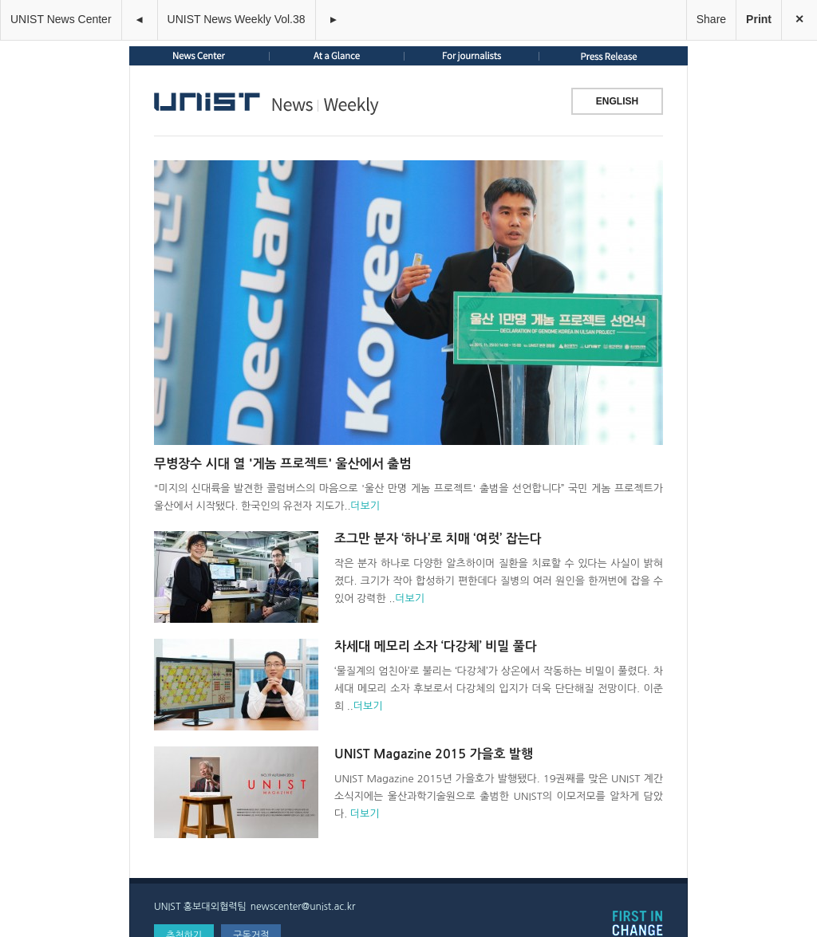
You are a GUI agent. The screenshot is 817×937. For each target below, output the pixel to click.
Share (711, 19)
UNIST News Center (61, 19)
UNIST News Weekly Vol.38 (237, 19)
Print (759, 19)
